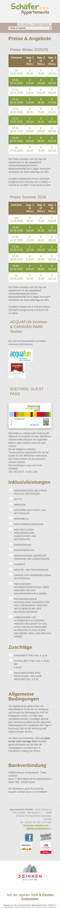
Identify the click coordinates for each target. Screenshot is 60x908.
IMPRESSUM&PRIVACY (39, 828)
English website (41, 24)
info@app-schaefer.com (35, 825)
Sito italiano (24, 24)
